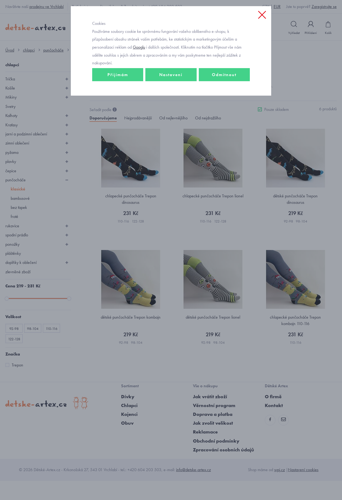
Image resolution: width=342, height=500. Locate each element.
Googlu (139, 81)
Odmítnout (224, 108)
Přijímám (117, 108)
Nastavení (170, 108)
